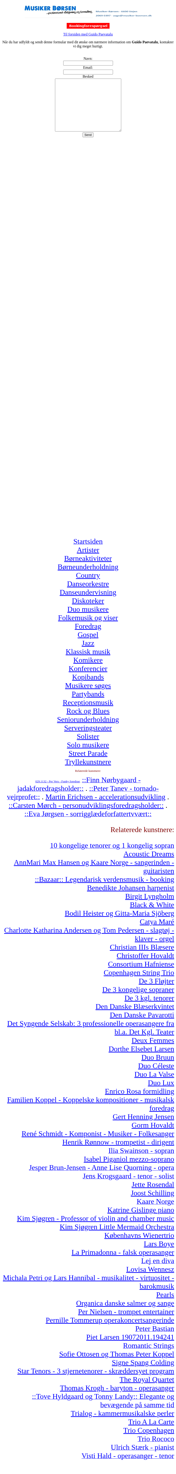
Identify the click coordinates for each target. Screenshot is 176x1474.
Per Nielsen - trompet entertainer (126, 1322)
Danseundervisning (88, 602)
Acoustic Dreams (149, 864)
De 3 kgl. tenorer (149, 1008)
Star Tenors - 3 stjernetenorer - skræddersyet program (95, 1381)
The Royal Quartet (147, 1390)
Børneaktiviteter (88, 568)
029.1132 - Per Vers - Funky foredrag (57, 791)
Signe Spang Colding (143, 1373)
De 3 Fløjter (156, 991)
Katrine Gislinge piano (140, 1220)
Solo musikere (88, 755)
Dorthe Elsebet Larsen (141, 1059)
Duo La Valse (154, 1084)
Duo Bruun (157, 1067)
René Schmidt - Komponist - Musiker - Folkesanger (98, 1144)
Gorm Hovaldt (153, 1135)
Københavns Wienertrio (139, 1245)
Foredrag (88, 636)
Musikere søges (88, 696)
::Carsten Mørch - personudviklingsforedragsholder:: (86, 815)
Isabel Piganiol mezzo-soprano (129, 1169)
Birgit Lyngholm (149, 906)
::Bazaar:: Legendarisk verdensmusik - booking (104, 889)
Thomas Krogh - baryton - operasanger (117, 1398)
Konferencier (88, 679)
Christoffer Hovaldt (145, 966)
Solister (88, 746)
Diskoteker (88, 611)
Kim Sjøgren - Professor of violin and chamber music (95, 1229)
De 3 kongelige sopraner (138, 1000)
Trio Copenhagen (148, 1440)
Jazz (88, 653)
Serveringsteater (88, 738)
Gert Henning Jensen (143, 1127)
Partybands (88, 704)
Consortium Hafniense (141, 974)
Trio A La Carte (151, 1432)
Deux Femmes (153, 1051)
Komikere (88, 670)
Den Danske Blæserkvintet (135, 1017)
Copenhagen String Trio (139, 983)
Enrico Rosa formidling (139, 1101)
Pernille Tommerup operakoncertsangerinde (110, 1330)
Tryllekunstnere (88, 772)
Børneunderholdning (88, 577)
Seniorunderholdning (88, 730)
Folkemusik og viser (88, 628)
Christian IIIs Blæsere (142, 957)
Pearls (165, 1305)
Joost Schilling (152, 1203)
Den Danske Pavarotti (142, 1025)
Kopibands (88, 687)
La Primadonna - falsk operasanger (123, 1262)
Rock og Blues (88, 721)
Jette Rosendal (153, 1195)
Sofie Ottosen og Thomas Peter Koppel (116, 1364)
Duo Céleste (156, 1076)
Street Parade (88, 763)
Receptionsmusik (88, 713)
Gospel (88, 645)
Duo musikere (88, 619)
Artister (88, 560)
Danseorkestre (88, 594)
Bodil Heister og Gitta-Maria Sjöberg (119, 923)
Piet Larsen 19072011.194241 (130, 1347)
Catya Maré (157, 932)
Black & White (152, 915)
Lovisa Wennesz (150, 1279)
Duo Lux (161, 1093)
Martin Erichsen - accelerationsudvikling (105, 807)
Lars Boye (159, 1254)
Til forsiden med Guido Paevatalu (88, 34)
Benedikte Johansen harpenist (130, 898)
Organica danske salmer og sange (125, 1313)
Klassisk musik (88, 662)
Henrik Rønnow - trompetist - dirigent (118, 1152)
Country (88, 585)
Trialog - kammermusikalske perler (122, 1423)
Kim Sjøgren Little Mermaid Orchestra (117, 1237)
